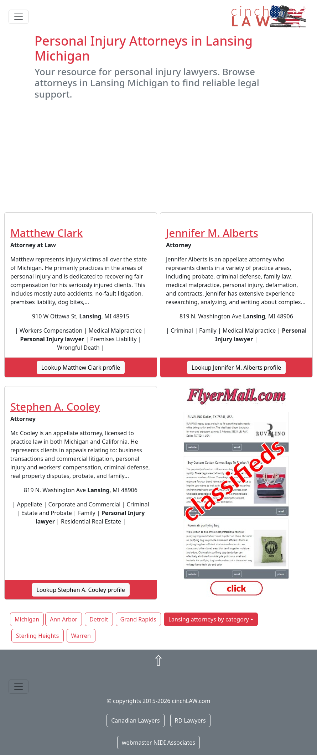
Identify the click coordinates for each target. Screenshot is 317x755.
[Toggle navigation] (18, 17)
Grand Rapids (138, 619)
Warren (81, 636)
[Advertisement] (158, 156)
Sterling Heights (37, 636)
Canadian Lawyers (135, 720)
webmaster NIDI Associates (158, 742)
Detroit (98, 619)
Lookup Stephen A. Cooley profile (80, 590)
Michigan (27, 619)
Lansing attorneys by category (208, 619)
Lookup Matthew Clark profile (80, 367)
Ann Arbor (63, 619)
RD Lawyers (190, 720)
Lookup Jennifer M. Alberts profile (236, 367)
